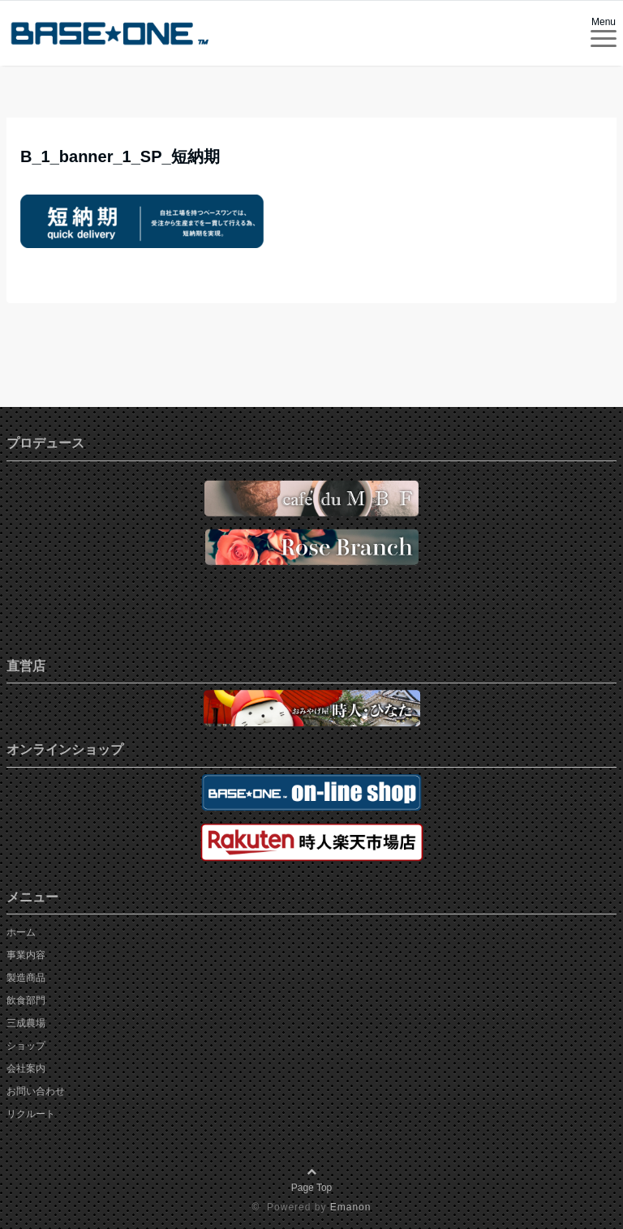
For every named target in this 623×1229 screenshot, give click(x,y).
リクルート (30, 1114)
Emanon (351, 1207)
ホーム (21, 932)
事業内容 (25, 955)
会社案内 (25, 1068)
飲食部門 (25, 1000)
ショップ (25, 1045)
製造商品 (25, 977)
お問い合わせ (35, 1091)
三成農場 (25, 1023)
